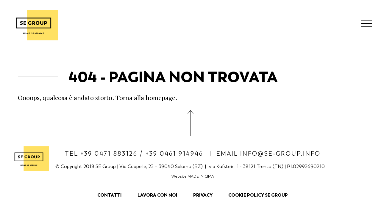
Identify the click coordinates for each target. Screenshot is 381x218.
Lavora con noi (157, 195)
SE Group (33, 25)
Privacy (203, 195)
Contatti (109, 195)
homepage (160, 97)
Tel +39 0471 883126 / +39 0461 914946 (135, 153)
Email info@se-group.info (268, 153)
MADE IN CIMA (201, 176)
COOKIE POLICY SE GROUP (258, 195)
